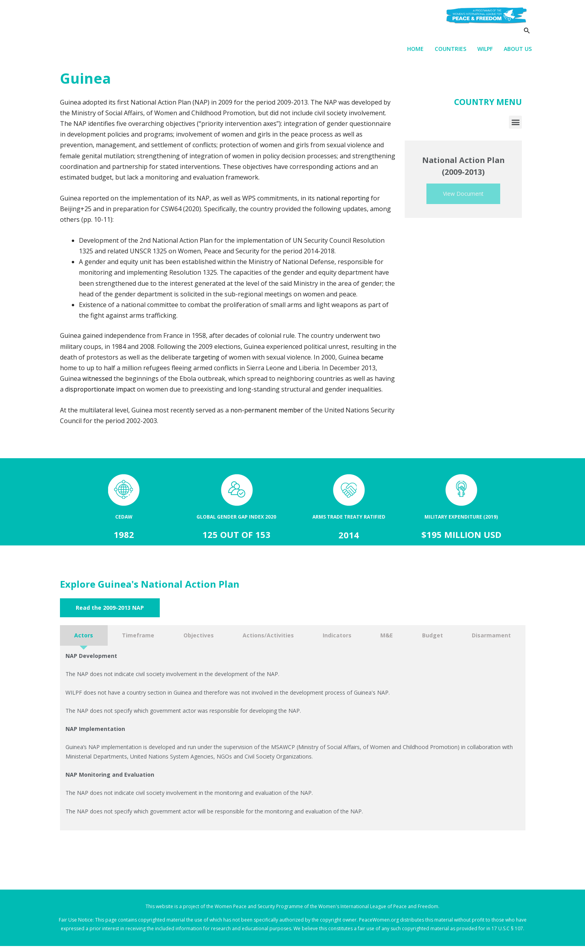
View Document (463, 196)
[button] (515, 124)
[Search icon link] (527, 38)
